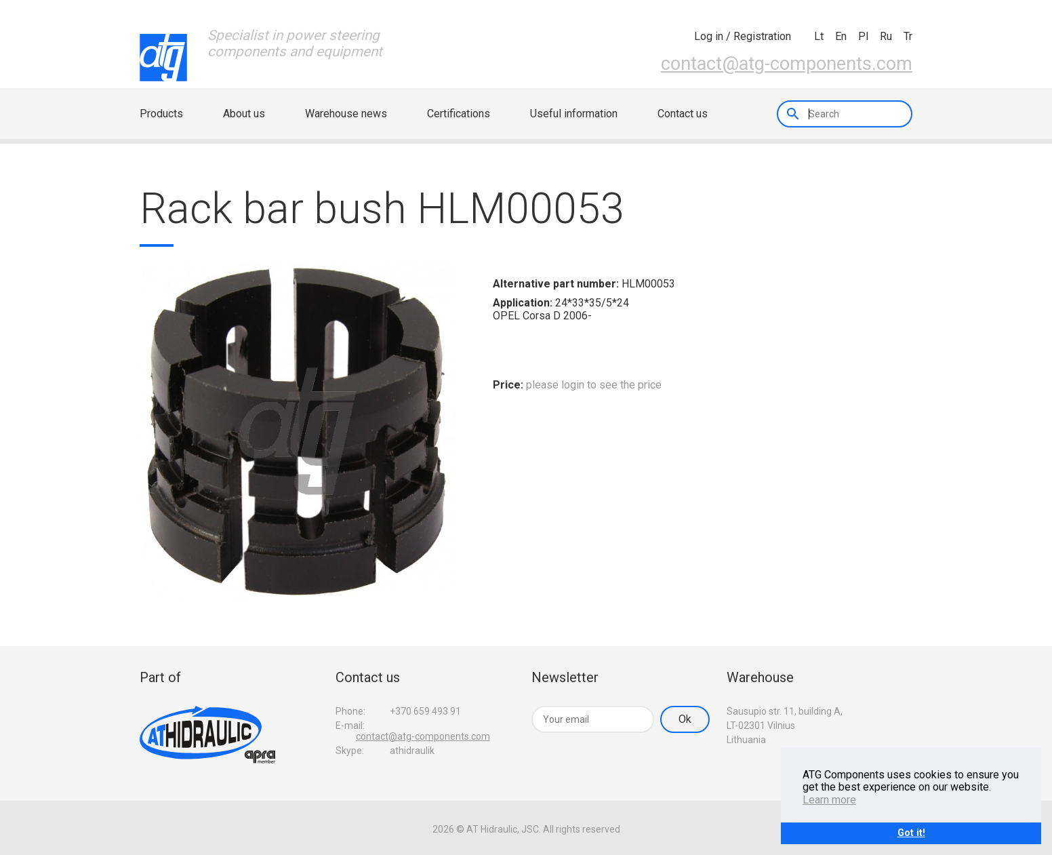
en (841, 36)
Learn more (829, 799)
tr (908, 36)
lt (819, 36)
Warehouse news (346, 113)
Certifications (458, 113)
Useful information (574, 113)
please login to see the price (594, 384)
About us (244, 113)
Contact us (683, 113)
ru (886, 36)
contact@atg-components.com (786, 64)
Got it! (911, 833)
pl (863, 36)
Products (161, 113)
